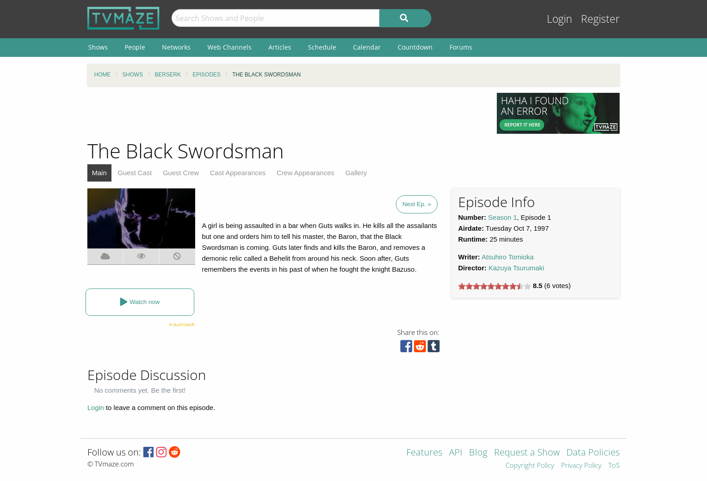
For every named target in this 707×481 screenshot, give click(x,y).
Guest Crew (181, 173)
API (455, 453)
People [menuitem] (135, 47)
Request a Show (527, 453)
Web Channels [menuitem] (229, 47)
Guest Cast (135, 173)
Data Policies (593, 453)
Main (99, 173)
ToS (614, 466)
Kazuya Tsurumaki (516, 268)
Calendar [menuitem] (367, 47)
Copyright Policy (529, 466)
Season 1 (502, 217)
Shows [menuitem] (98, 47)
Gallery (356, 173)
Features (424, 453)
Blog (478, 453)
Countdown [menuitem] (415, 47)
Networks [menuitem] (176, 47)
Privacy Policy (581, 466)
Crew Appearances (305, 173)
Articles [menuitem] (279, 47)
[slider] (494, 286)
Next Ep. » (416, 204)
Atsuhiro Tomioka (507, 257)
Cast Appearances (238, 173)
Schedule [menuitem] (322, 47)
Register (600, 19)
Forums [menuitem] (460, 47)
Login (559, 19)
